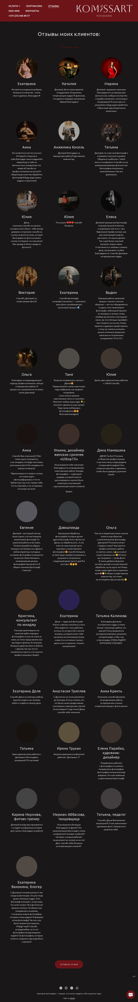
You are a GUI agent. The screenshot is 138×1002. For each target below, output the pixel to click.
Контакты (32, 10)
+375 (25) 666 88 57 (19, 15)
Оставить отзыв (70, 47)
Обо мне (14, 10)
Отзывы (53, 5)
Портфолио (34, 5)
